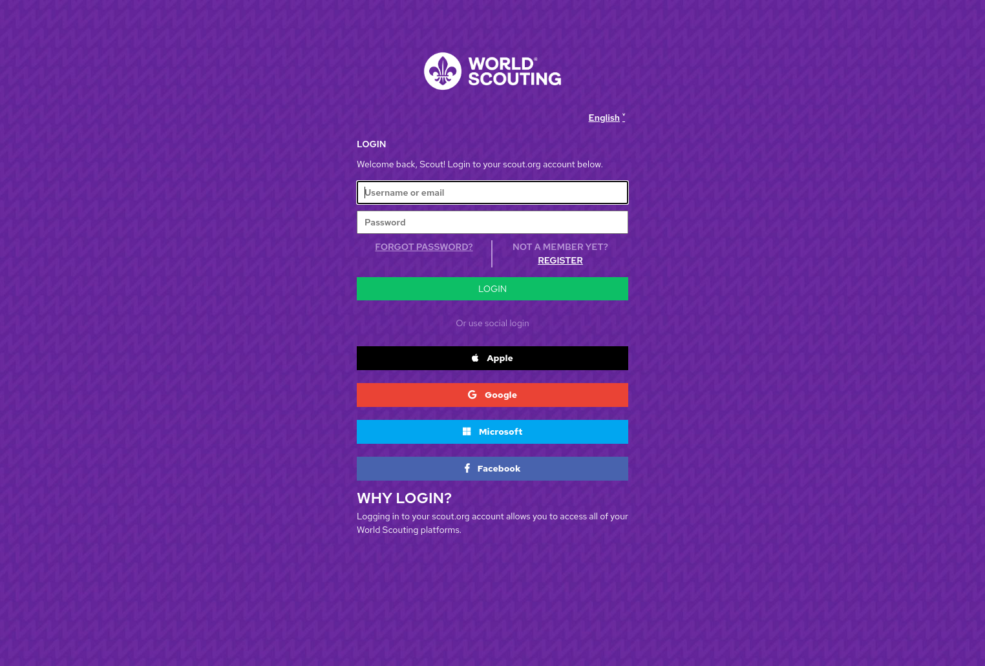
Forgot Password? (423, 247)
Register (560, 260)
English (604, 117)
